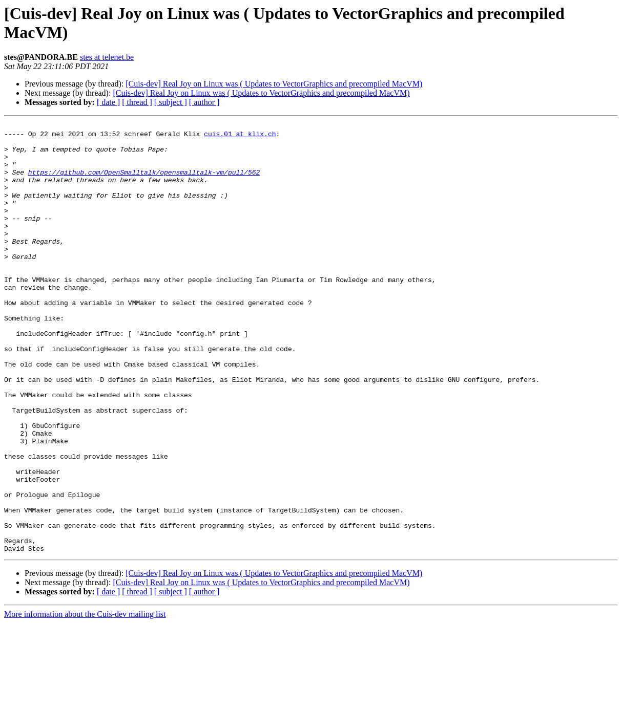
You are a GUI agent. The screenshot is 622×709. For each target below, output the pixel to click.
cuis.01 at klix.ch (240, 136)
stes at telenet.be (107, 57)
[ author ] (204, 102)
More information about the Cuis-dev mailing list (85, 700)
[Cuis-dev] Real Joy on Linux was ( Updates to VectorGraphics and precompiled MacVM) (274, 83)
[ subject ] (170, 102)
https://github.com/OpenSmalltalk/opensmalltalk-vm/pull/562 (144, 182)
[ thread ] (137, 102)
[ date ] (108, 102)
